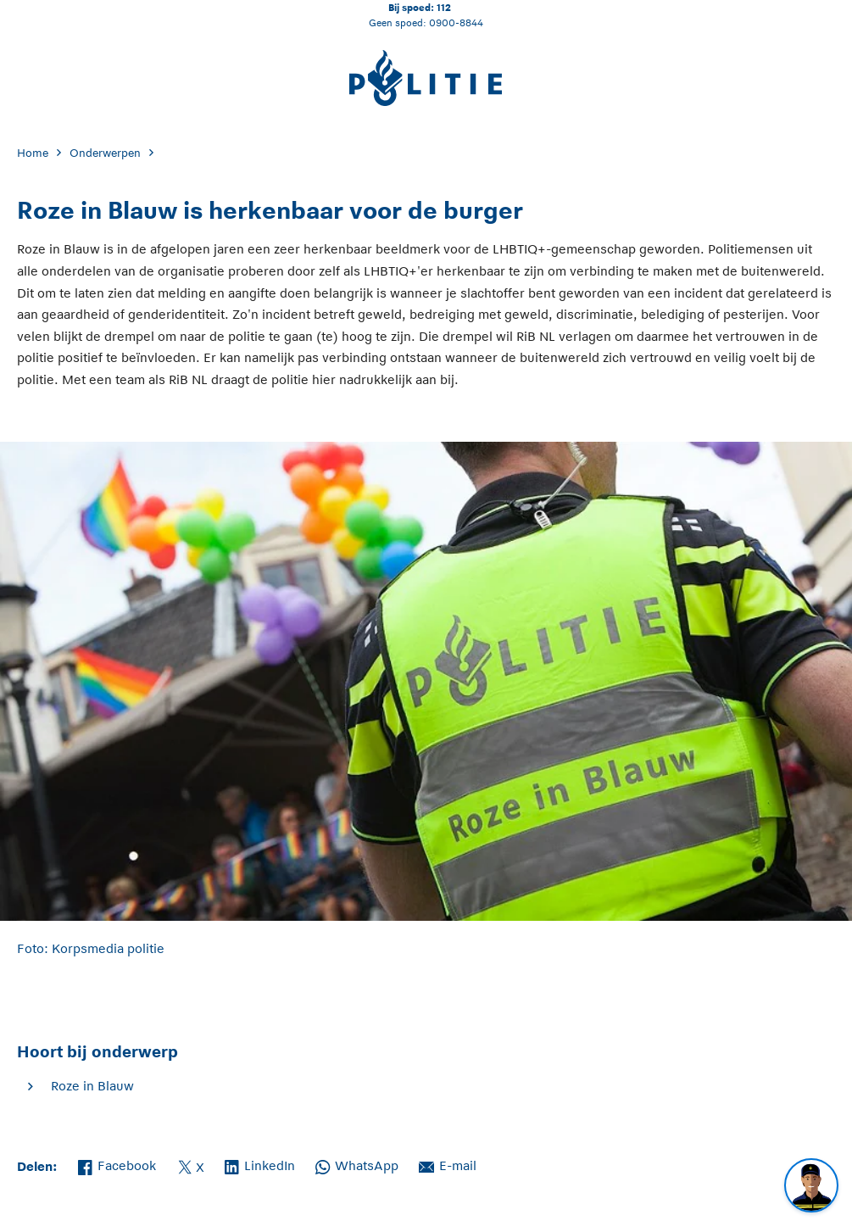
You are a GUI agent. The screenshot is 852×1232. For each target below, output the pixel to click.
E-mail (447, 1164)
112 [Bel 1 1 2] (444, 7)
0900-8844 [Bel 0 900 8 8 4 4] (456, 22)
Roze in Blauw (92, 1086)
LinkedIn (260, 1164)
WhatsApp (356, 1164)
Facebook (117, 1164)
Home (32, 153)
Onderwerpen (105, 153)
